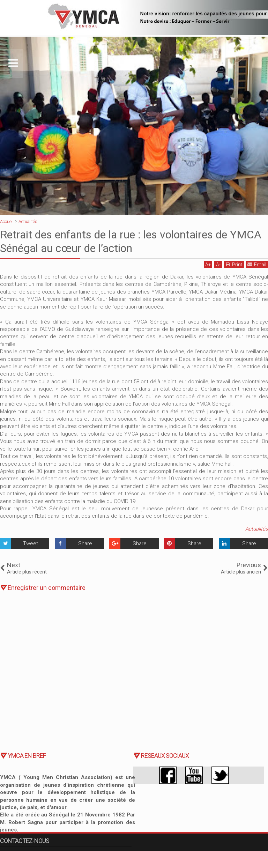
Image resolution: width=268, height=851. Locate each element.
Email (256, 264)
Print (234, 264)
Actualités (256, 529)
